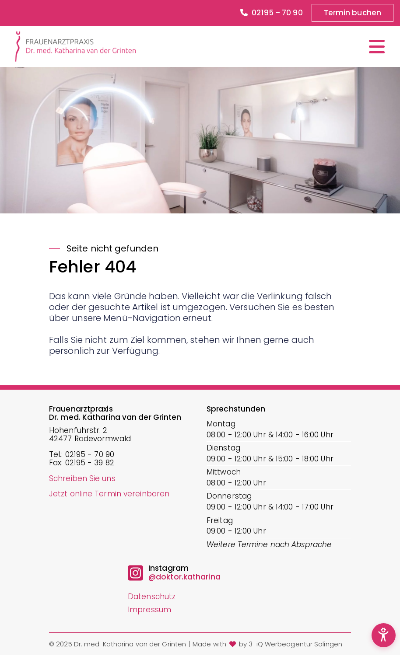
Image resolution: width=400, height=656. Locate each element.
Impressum (149, 609)
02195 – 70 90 (271, 13)
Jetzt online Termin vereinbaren (109, 494)
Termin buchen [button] (352, 12)
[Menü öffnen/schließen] (377, 46)
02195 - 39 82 (89, 463)
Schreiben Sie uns (82, 478)
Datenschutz (151, 597)
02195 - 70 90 (89, 454)
